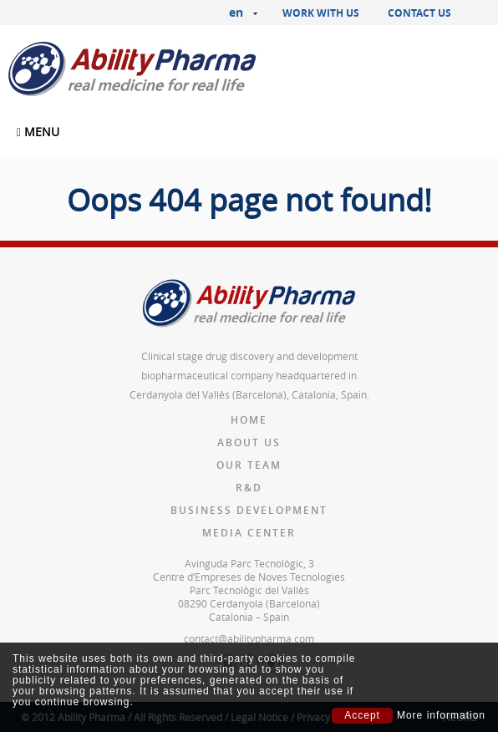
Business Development (249, 510)
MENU (38, 132)
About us (249, 442)
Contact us (419, 13)
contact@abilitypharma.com (249, 638)
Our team (249, 465)
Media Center (249, 533)
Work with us (320, 13)
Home (249, 420)
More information (441, 715)
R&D (249, 487)
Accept (362, 715)
